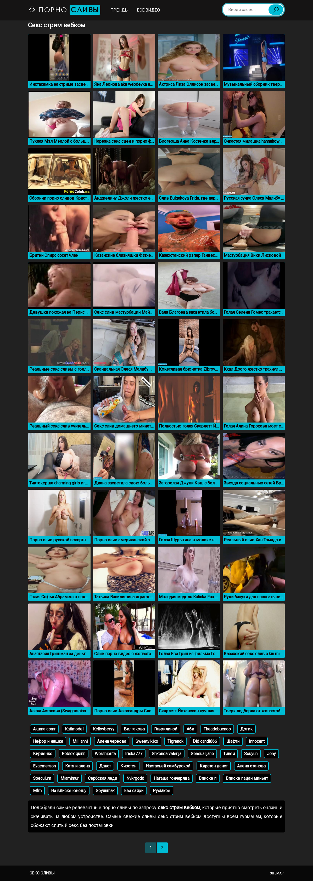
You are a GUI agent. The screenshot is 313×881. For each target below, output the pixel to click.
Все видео (148, 10)
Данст (105, 765)
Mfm (37, 790)
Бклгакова (134, 729)
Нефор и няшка (48, 741)
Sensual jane (202, 753)
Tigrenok (175, 741)
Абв (190, 729)
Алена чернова (111, 741)
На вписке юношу (68, 790)
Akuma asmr (44, 729)
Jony (271, 753)
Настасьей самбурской (168, 765)
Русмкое (161, 790)
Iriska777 (133, 753)
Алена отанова (251, 765)
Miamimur (69, 778)
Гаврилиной (165, 729)
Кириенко (42, 753)
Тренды (120, 10)
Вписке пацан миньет (247, 778)
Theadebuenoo (217, 729)
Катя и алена (77, 765)
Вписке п (207, 778)
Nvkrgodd (135, 778)
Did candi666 (205, 741)
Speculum (42, 778)
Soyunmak (105, 790)
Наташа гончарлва (171, 778)
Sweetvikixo (147, 741)
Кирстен (128, 765)
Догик (246, 729)
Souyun (251, 753)
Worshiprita (105, 753)
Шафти (232, 741)
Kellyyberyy (103, 729)
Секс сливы (42, 873)
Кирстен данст (214, 765)
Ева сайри (133, 790)
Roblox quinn (73, 753)
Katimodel (74, 729)
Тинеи (229, 753)
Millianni (80, 741)
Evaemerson (44, 765)
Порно (64, 10)
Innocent (257, 741)
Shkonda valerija (166, 753)
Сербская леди (102, 778)
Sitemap (276, 873)
